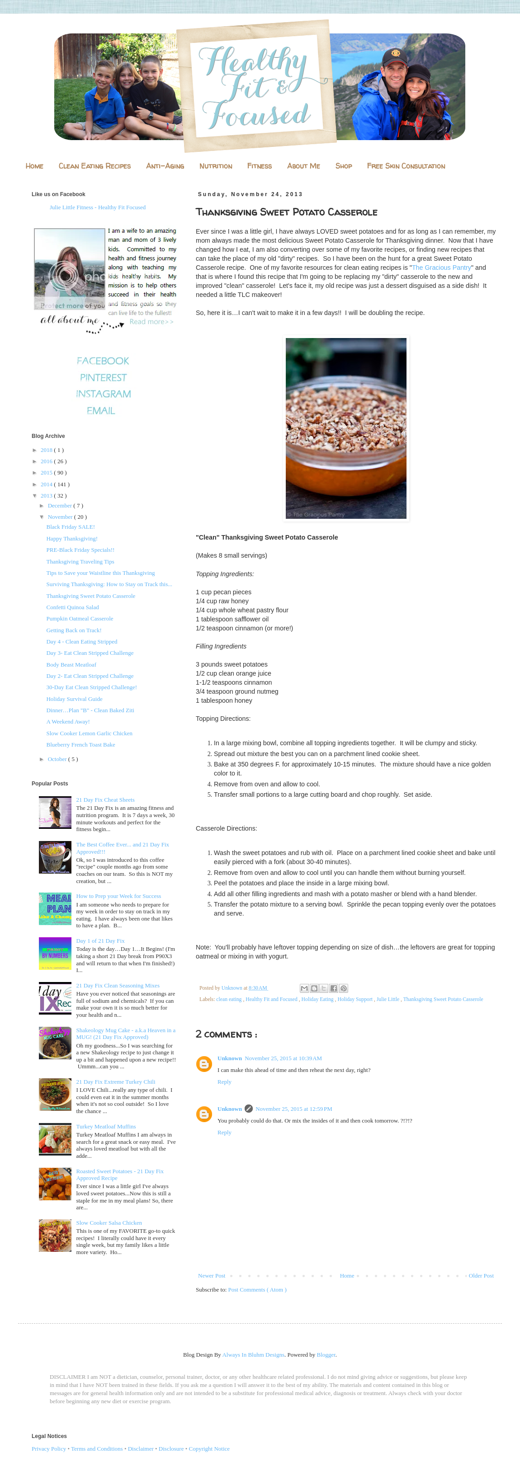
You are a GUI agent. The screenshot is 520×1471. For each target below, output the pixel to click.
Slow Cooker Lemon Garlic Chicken (89, 733)
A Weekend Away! (68, 721)
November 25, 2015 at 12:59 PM (293, 1108)
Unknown (229, 1058)
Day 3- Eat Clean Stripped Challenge (89, 652)
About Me (303, 166)
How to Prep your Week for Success (118, 896)
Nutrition (215, 166)
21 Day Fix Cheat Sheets (105, 799)
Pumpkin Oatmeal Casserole (79, 618)
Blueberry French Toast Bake (80, 744)
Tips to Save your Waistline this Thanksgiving (100, 572)
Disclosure (171, 1448)
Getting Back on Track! (73, 630)
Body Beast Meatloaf (71, 664)
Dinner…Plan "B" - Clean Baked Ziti (90, 710)
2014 (47, 484)
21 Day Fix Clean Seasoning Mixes (118, 985)
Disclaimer (141, 1448)
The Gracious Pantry (441, 267)
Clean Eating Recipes (95, 166)
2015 (47, 472)
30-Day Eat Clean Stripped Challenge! (91, 687)
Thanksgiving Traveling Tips (80, 561)
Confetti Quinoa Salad (72, 607)
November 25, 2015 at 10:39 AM (283, 1058)
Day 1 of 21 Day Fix (100, 940)
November (61, 516)
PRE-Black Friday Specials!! (80, 549)
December (61, 505)
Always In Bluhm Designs (253, 1354)
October (58, 759)
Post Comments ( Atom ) (257, 1289)
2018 (47, 449)
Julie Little (389, 999)
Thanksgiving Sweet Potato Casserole (443, 999)
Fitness (259, 166)
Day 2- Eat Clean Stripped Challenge (89, 675)
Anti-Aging (165, 166)
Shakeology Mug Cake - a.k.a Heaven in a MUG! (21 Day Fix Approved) (125, 1034)
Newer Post (211, 1275)
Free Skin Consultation (406, 166)
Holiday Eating (318, 999)
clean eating (229, 999)
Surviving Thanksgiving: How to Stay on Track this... (109, 584)
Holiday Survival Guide (74, 699)
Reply (224, 1081)
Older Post (481, 1275)
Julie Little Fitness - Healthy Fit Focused (98, 207)
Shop (344, 166)
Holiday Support (355, 999)
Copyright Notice (209, 1448)
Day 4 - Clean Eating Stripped (81, 641)
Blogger (326, 1354)
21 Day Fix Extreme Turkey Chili (115, 1081)
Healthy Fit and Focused (272, 999)
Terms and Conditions (97, 1448)
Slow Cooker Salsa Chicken (109, 1222)
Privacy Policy (49, 1448)
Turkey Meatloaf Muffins (106, 1126)
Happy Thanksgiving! (72, 538)
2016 (47, 461)
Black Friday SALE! (70, 526)
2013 (47, 495)
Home (34, 166)
